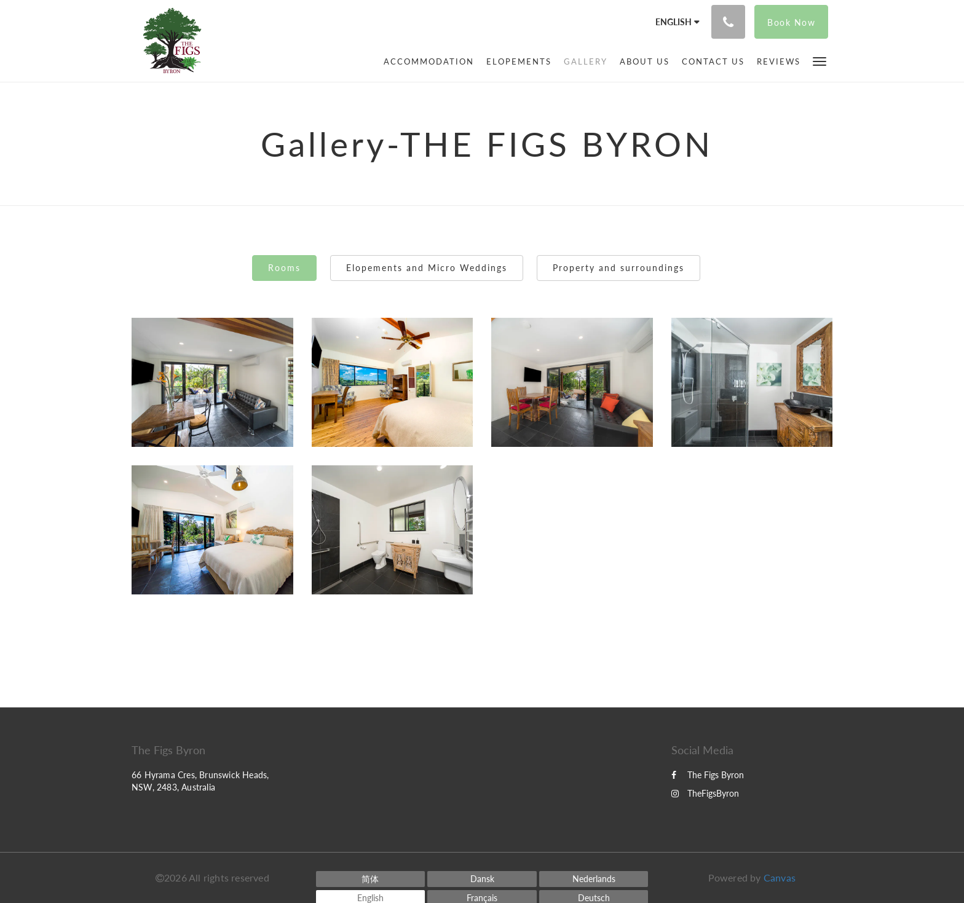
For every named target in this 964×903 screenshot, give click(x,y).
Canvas (780, 877)
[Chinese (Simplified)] (370, 879)
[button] (819, 60)
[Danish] (482, 879)
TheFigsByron (705, 793)
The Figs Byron (707, 775)
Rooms (284, 267)
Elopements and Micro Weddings (426, 267)
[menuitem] (428, 61)
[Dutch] (594, 879)
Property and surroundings (618, 267)
